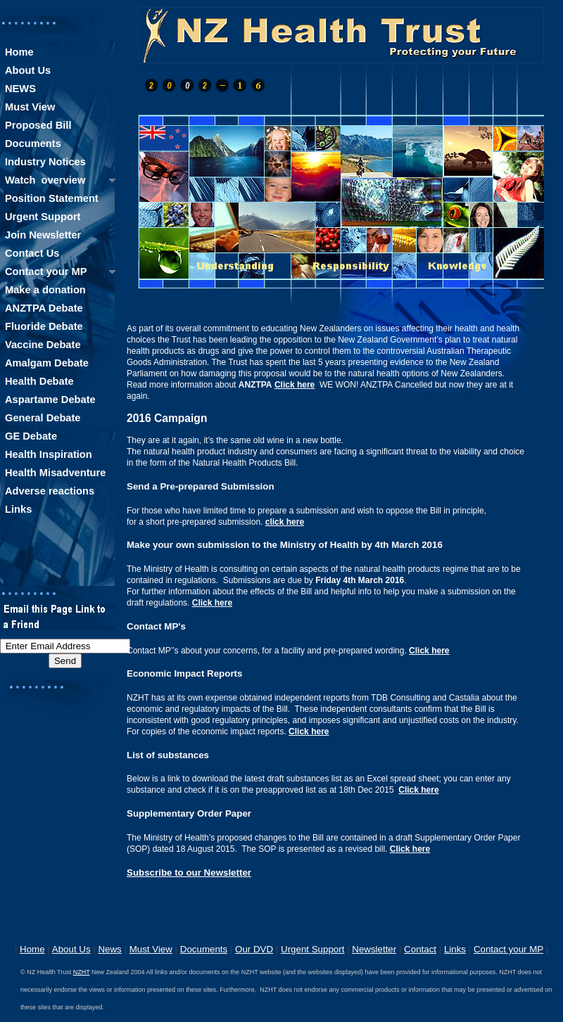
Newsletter (374, 949)
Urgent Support (312, 949)
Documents (203, 949)
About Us (71, 949)
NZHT (81, 972)
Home (32, 949)
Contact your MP (508, 949)
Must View (150, 949)
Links (455, 949)
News (109, 949)
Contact (420, 949)
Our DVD (254, 949)
